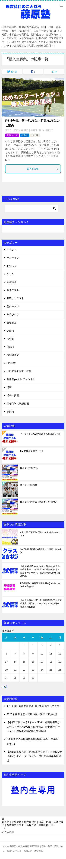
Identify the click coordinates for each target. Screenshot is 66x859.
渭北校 (35, 135)
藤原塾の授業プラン (29, 468)
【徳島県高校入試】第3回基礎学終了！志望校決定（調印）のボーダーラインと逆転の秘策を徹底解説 (41, 603)
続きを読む (43, 168)
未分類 (10, 338)
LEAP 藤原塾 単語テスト (32, 451)
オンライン (13, 257)
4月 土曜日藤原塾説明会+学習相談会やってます (40, 534)
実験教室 (12, 322)
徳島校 (24, 135)
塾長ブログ (12, 135)
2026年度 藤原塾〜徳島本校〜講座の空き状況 (40, 551)
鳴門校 (10, 411)
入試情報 (12, 282)
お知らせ (12, 265)
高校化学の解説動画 (18, 403)
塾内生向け (13, 306)
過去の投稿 (13, 395)
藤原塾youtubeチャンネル (21, 379)
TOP (32, 823)
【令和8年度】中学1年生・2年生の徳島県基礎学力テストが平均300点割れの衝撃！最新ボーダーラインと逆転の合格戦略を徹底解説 (40, 571)
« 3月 (5, 686)
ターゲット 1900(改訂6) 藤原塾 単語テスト (40, 434)
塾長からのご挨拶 (28, 485)
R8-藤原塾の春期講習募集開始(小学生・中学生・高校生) (40, 585)
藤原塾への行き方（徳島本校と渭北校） (39, 502)
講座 (9, 387)
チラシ (10, 274)
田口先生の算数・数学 (19, 371)
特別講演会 (13, 354)
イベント (12, 249)
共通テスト (13, 290)
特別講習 (12, 363)
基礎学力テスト (15, 298)
